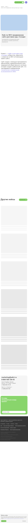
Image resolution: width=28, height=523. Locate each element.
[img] (26, 2)
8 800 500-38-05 (8, 380)
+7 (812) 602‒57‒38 (6, 384)
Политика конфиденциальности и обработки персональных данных (8, 433)
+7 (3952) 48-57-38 (6, 388)
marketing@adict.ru (9, 377)
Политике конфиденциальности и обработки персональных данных (14, 518)
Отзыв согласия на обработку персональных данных (9, 434)
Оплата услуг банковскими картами (6, 436)
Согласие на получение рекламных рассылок (8, 437)
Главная (2, 6)
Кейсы (6, 6)
